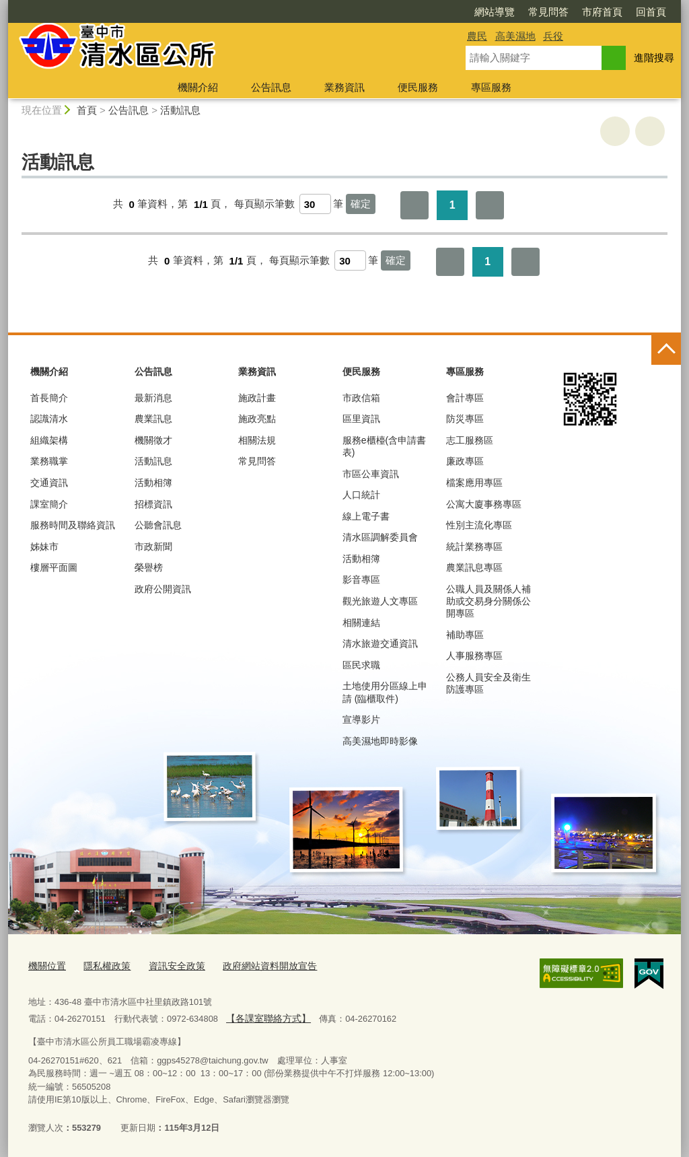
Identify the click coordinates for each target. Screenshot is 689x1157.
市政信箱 (361, 397)
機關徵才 (153, 440)
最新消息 (153, 397)
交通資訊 (49, 482)
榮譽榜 (149, 567)
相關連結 (361, 622)
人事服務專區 (474, 655)
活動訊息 (180, 110)
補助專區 (465, 634)
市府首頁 (525, 11)
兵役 (553, 36)
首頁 (87, 110)
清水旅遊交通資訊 (380, 643)
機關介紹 (198, 87)
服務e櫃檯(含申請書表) (384, 446)
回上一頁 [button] (650, 131)
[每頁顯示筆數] (315, 204)
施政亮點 (257, 418)
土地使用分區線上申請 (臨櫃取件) (384, 691)
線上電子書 (366, 516)
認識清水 (49, 418)
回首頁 (573, 11)
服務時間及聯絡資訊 (72, 525)
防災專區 (465, 418)
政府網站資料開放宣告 (256, 965)
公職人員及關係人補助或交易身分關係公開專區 (488, 601)
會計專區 (465, 397)
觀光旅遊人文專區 (380, 601)
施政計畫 (257, 397)
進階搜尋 (654, 57)
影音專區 (361, 579)
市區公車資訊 (370, 473)
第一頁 (414, 205)
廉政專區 (465, 461)
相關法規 (257, 440)
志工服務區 (469, 440)
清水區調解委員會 (380, 537)
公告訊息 (271, 87)
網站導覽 (417, 11)
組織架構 (49, 440)
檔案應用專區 (474, 482)
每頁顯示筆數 (264, 204)
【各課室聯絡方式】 (264, 1016)
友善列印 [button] (615, 131)
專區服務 (491, 87)
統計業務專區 (474, 546)
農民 (477, 36)
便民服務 (418, 87)
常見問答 (471, 11)
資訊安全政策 (169, 965)
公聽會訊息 (158, 525)
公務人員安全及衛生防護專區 (488, 683)
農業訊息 (153, 418)
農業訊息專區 (474, 567)
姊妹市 (44, 546)
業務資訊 (344, 87)
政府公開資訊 (163, 589)
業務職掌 (49, 461)
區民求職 (361, 665)
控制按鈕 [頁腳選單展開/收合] (666, 350)
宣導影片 (361, 719)
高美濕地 (515, 36)
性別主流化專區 (479, 525)
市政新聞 (153, 546)
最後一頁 (490, 205)
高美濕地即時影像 (380, 741)
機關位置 (45, 965)
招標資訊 (153, 504)
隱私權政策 (102, 965)
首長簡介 (49, 397)
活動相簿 (153, 482)
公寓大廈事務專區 (483, 504)
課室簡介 (49, 504)
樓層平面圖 (53, 567)
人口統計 (361, 494)
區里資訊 (361, 418)
